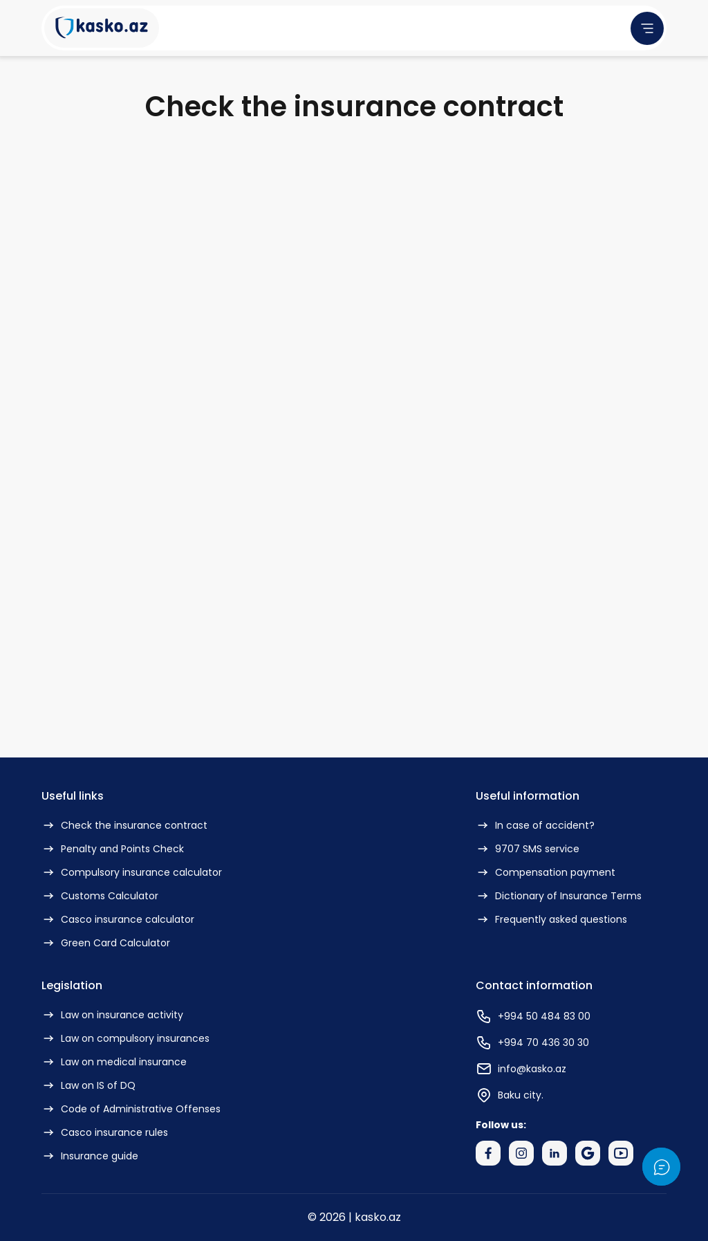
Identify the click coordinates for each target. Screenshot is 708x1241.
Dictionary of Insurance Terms (559, 896)
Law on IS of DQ (88, 1085)
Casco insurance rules (104, 1132)
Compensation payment (545, 872)
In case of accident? (535, 825)
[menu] (647, 28)
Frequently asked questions (551, 919)
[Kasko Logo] (101, 28)
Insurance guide (89, 1156)
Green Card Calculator (105, 943)
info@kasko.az (521, 1068)
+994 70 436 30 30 (532, 1042)
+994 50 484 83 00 (533, 1016)
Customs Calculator (99, 896)
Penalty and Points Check (112, 849)
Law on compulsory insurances (125, 1038)
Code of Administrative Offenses (131, 1109)
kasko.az (378, 1217)
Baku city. (509, 1095)
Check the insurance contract (124, 825)
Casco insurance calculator (117, 919)
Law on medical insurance (114, 1062)
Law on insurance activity (112, 1015)
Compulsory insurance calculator (131, 872)
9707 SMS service (527, 849)
